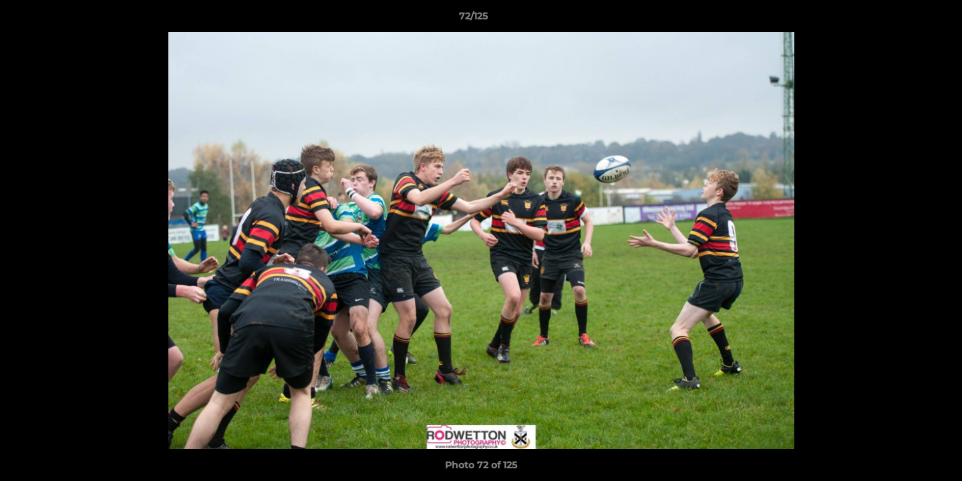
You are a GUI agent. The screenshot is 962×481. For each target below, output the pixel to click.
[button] (906, 19)
